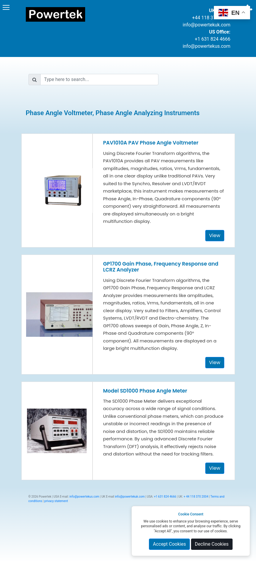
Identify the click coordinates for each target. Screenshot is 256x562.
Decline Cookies (212, 544)
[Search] (99, 79)
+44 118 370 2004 (211, 17)
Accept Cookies (169, 544)
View (214, 235)
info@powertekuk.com (206, 25)
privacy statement (56, 501)
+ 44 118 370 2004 (196, 496)
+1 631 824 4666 (212, 39)
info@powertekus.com (206, 46)
